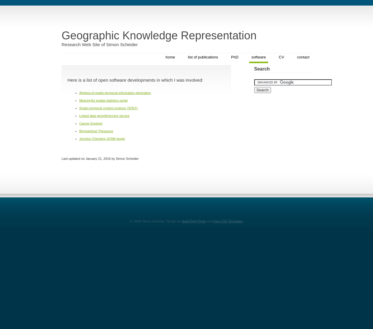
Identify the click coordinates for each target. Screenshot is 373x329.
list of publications (203, 57)
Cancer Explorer (91, 123)
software (258, 57)
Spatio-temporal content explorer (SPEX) (108, 108)
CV (281, 57)
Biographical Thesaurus (96, 131)
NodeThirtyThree (194, 221)
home (170, 57)
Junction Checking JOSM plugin (102, 138)
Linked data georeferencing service (104, 116)
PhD (234, 57)
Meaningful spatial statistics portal (103, 100)
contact (303, 57)
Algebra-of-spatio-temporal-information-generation (115, 93)
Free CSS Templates (228, 221)
